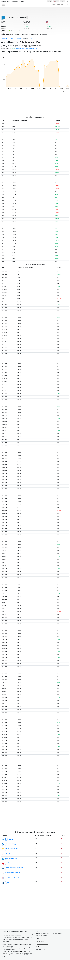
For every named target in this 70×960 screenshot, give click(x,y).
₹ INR (62, 1)
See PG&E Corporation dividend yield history (27, 48)
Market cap (4, 38)
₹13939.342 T (21, 1)
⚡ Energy (19, 30)
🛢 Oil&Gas (4, 30)
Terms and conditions (42, 944)
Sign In (49, 1)
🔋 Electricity (12, 30)
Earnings (19, 38)
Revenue (12, 38)
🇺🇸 (55, 1)
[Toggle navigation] (3, 4)
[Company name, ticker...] (60, 4)
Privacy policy (40, 941)
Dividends (25, 38)
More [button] (32, 38)
